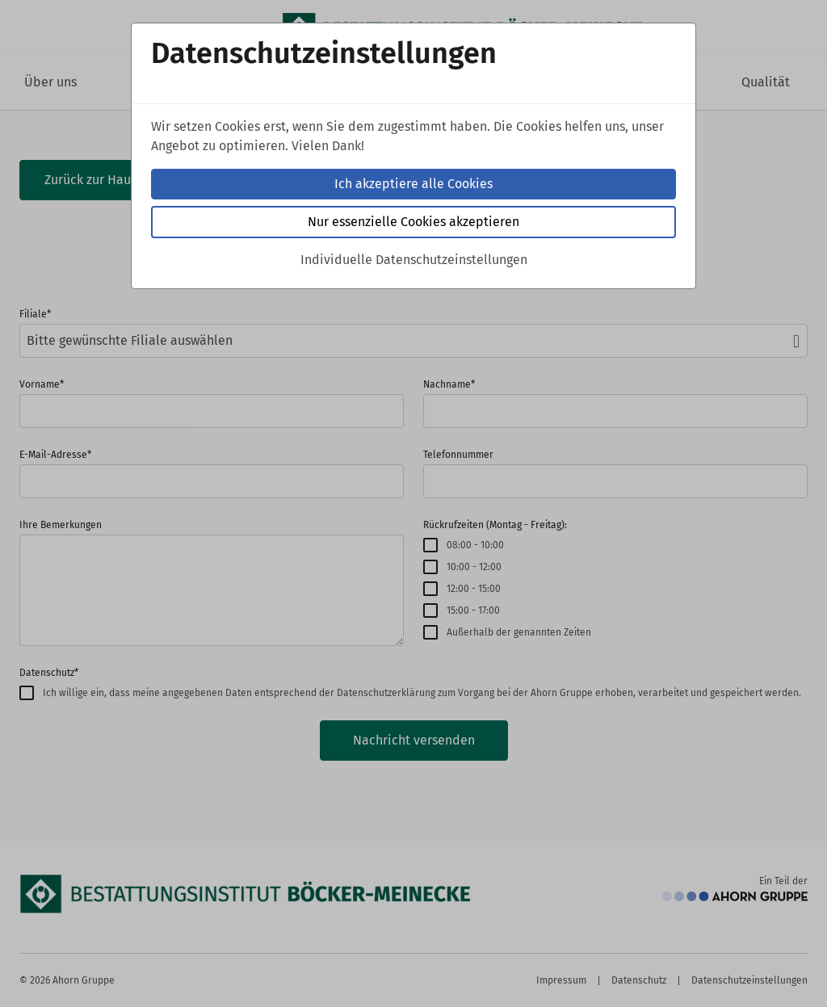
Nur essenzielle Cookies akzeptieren (413, 221)
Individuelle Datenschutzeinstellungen (413, 259)
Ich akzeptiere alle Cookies (413, 183)
